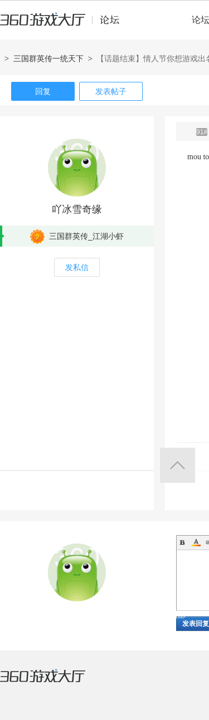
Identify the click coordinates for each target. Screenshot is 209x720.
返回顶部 (177, 465)
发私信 (77, 267)
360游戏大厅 (54, 683)
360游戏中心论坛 (64, 24)
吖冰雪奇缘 (77, 209)
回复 (43, 91)
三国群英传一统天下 (48, 58)
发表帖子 (111, 91)
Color (196, 542)
